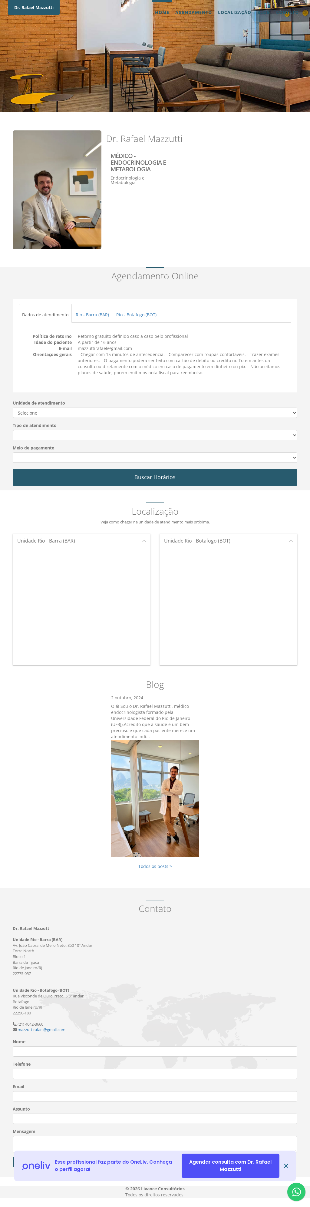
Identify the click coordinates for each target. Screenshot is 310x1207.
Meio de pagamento (33, 448)
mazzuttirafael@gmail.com (41, 1029)
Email (18, 1086)
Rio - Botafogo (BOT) (136, 315)
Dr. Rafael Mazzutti (34, 7)
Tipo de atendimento (35, 425)
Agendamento (193, 12)
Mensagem (24, 1131)
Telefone (22, 1064)
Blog (263, 12)
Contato (287, 12)
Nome (19, 1041)
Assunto (21, 1109)
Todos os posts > (155, 866)
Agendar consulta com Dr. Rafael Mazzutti (230, 1165)
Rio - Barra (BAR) (92, 315)
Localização (234, 12)
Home (162, 12)
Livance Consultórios (163, 1189)
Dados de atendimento (45, 315)
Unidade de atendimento (39, 403)
